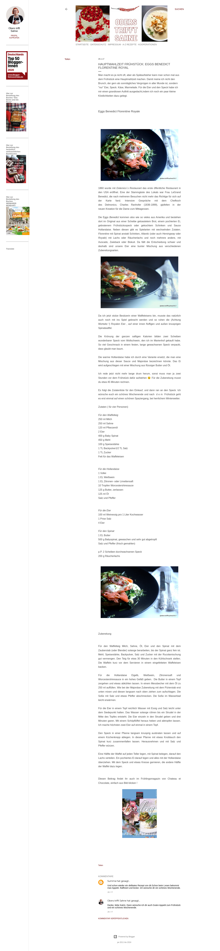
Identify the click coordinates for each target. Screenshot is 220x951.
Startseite (82, 44)
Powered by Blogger (124, 937)
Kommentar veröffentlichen (113, 918)
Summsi (111, 881)
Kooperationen (147, 44)
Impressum (114, 44)
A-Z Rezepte (129, 44)
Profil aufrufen (14, 37)
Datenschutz (98, 44)
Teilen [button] (67, 59)
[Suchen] (179, 9)
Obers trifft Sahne (116, 900)
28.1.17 (110, 892)
